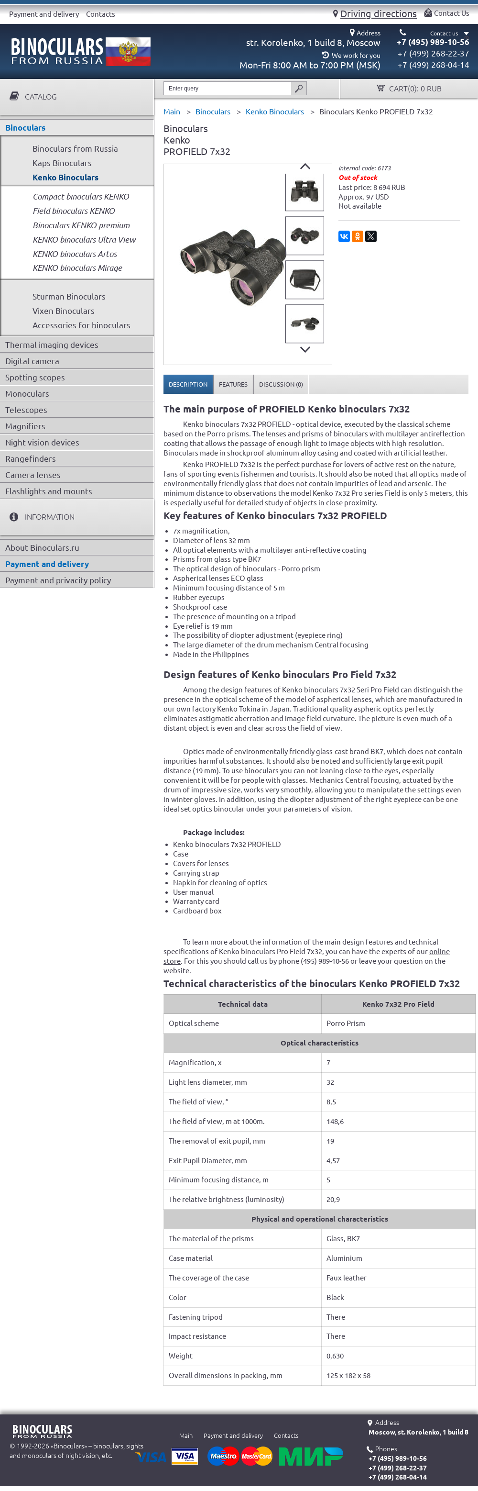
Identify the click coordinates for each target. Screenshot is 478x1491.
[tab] (188, 384)
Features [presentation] (233, 384)
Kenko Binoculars (65, 177)
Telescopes (26, 409)
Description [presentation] (188, 384)
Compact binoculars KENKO (81, 196)
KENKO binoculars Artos (75, 253)
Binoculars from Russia (75, 148)
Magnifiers (25, 426)
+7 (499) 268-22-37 (433, 53)
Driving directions (378, 13)
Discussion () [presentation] (281, 384)
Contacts (100, 14)
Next (305, 349)
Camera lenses (33, 474)
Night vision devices (42, 442)
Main (186, 1435)
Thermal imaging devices (51, 344)
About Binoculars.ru (42, 547)
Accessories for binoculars (81, 325)
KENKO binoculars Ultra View (84, 239)
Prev (305, 166)
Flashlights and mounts (48, 491)
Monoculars (27, 393)
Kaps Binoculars (62, 162)
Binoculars (25, 127)
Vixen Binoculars (64, 310)
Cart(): (414, 89)
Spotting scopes (35, 377)
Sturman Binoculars (69, 296)
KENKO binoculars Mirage (77, 267)
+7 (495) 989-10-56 (433, 41)
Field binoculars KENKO (74, 210)
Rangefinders (30, 458)
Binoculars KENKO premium (81, 225)
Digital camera (32, 361)
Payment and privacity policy (58, 580)
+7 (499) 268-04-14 (433, 64)
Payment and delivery (44, 14)
